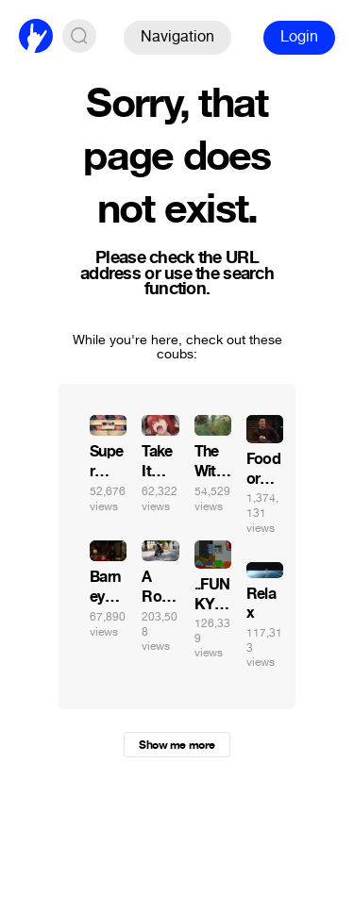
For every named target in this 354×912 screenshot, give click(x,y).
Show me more (176, 745)
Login (299, 36)
